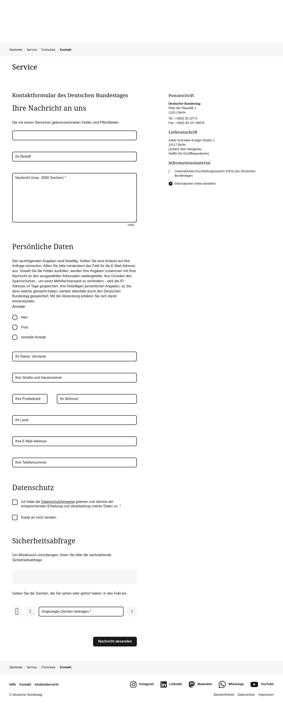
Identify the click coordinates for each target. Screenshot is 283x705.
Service (32, 49)
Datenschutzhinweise (58, 502)
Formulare (48, 49)
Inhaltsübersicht (46, 684)
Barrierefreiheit (224, 694)
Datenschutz (246, 694)
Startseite (15, 49)
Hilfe (12, 684)
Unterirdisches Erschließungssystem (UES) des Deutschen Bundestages (215, 173)
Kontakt (25, 684)
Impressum (266, 694)
